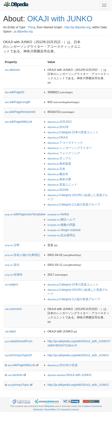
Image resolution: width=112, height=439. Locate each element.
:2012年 (58, 127)
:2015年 (58, 189)
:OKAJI (57, 137)
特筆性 (14, 274)
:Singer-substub (63, 230)
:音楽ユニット (62, 184)
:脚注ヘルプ (61, 219)
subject (11, 284)
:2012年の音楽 (62, 365)
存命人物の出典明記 (22, 255)
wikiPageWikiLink (18, 121)
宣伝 (12, 264)
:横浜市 (57, 174)
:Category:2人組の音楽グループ (73, 204)
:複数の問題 (61, 224)
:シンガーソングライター (69, 148)
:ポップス (59, 158)
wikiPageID (14, 92)
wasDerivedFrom (18, 341)
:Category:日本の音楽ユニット (73, 132)
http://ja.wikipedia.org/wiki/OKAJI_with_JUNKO (78, 355)
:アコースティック (65, 142)
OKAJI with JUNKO (59, 18)
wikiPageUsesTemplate (24, 214)
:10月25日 (59, 121)
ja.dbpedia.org (23, 31)
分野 (12, 245)
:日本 (56, 168)
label (10, 331)
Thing (31, 27)
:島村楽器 (59, 163)
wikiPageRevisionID (20, 112)
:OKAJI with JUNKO (69, 375)
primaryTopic (18, 384)
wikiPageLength (17, 102)
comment (13, 309)
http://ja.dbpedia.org (77, 27)
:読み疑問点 (61, 235)
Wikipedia (49, 406)
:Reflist (58, 214)
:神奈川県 (59, 179)
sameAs (15, 375)
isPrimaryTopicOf (18, 355)
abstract (12, 69)
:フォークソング (63, 153)
